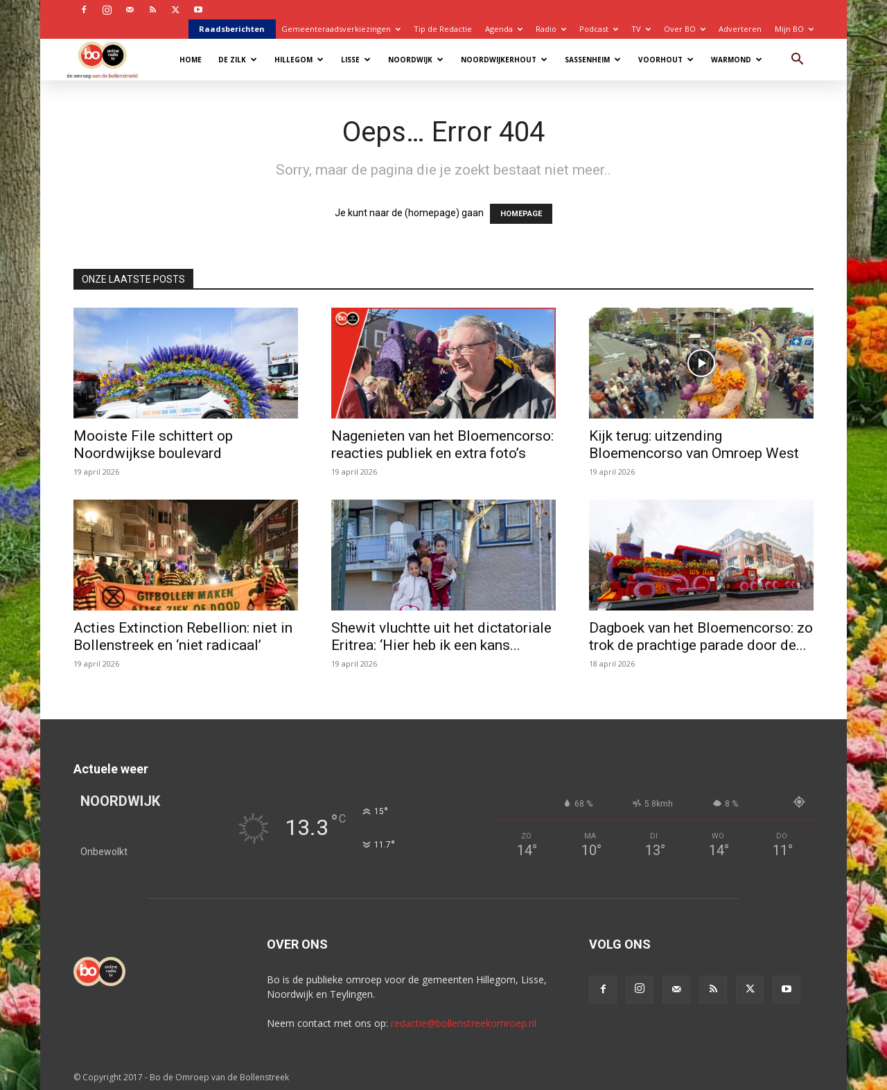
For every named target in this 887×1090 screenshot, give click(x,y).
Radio (551, 29)
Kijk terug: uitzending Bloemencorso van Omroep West (694, 445)
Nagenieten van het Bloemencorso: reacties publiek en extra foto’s (442, 445)
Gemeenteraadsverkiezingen (341, 29)
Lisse (356, 59)
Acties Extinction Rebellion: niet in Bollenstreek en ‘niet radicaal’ (182, 636)
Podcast (598, 29)
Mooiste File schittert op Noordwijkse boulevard (153, 445)
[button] (797, 60)
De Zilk (237, 59)
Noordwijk (416, 59)
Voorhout (666, 59)
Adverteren (740, 29)
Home (190, 59)
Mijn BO (794, 29)
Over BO (684, 29)
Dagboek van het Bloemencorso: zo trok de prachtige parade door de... (701, 636)
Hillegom (299, 59)
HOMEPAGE (521, 213)
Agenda (503, 29)
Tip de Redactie (443, 29)
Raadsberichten (232, 29)
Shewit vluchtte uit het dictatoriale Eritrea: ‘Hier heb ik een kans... (441, 636)
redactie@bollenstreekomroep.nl (463, 1023)
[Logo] (109, 59)
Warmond (736, 59)
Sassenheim (593, 59)
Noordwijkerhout (504, 59)
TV (641, 29)
